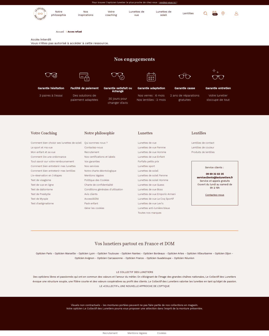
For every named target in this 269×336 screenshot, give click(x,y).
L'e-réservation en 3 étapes (46, 175)
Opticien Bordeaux (154, 253)
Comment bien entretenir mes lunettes (53, 166)
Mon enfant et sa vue (43, 152)
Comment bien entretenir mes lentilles (53, 170)
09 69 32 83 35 (215, 174)
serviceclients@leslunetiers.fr (215, 177)
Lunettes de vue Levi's (150, 203)
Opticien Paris (44, 253)
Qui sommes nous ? (96, 142)
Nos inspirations (92, 13)
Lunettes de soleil (164, 13)
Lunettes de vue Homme (152, 152)
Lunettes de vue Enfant (151, 156)
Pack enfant (91, 203)
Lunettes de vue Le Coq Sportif (156, 198)
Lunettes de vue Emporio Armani (157, 194)
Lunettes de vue (139, 13)
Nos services (91, 166)
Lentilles (188, 13)
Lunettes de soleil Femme (153, 175)
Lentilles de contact (202, 142)
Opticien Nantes (131, 253)
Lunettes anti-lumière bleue (154, 208)
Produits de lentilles (203, 152)
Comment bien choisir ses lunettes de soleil (56, 142)
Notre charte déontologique (100, 170)
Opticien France (135, 258)
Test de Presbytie (40, 194)
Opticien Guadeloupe (159, 258)
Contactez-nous (93, 147)
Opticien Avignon (84, 258)
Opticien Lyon (87, 253)
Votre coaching (116, 13)
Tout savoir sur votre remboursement (52, 161)
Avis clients (91, 194)
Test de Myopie (39, 198)
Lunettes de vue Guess (151, 184)
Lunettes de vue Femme (152, 147)
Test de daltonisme (42, 189)
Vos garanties (92, 161)
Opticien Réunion (184, 258)
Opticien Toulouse (108, 253)
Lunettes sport (146, 166)
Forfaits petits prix (148, 161)
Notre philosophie (66, 13)
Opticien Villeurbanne (199, 253)
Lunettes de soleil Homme (153, 180)
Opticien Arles (176, 253)
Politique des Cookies (96, 180)
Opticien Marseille (65, 253)
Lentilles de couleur (202, 147)
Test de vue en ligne (42, 184)
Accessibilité (91, 198)
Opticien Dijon (223, 253)
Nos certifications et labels (99, 156)
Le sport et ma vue (41, 147)
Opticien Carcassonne (110, 258)
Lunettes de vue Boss (150, 189)
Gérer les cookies (94, 208)
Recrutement (91, 152)
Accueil (60, 31)
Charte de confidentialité (98, 184)
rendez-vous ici (168, 2)
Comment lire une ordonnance (48, 156)
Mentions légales (94, 175)
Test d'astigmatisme (42, 203)
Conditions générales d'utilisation (103, 189)
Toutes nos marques (149, 212)
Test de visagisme (41, 180)
